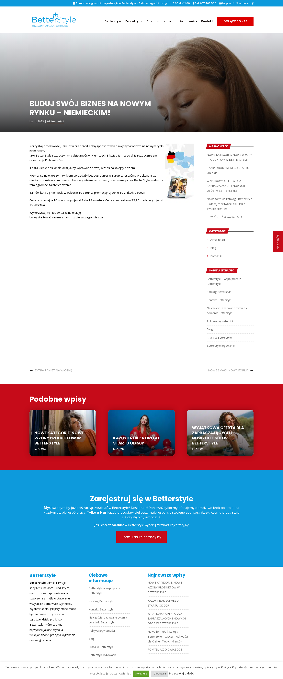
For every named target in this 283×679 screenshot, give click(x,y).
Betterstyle (113, 21)
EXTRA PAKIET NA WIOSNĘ (53, 370)
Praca (151, 21)
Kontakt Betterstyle (219, 300)
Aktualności (188, 21)
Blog (213, 248)
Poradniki (216, 256)
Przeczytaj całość (181, 673)
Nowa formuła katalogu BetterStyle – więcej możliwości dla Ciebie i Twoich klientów (229, 204)
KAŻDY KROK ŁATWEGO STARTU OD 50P (136, 440)
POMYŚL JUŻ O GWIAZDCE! (224, 217)
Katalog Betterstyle (219, 292)
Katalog (169, 21)
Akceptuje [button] (141, 673)
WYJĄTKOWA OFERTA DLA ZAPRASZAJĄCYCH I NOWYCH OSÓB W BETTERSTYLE (226, 185)
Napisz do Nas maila (234, 3)
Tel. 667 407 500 (204, 3)
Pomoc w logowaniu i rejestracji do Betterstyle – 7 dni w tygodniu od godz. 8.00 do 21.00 (131, 3)
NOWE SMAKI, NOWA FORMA (228, 370)
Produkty (132, 21)
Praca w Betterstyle (219, 337)
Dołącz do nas (235, 21)
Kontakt (207, 21)
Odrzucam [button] (159, 673)
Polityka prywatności (220, 321)
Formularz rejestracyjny (141, 537)
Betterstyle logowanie (221, 345)
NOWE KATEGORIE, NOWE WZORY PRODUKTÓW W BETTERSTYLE (59, 438)
